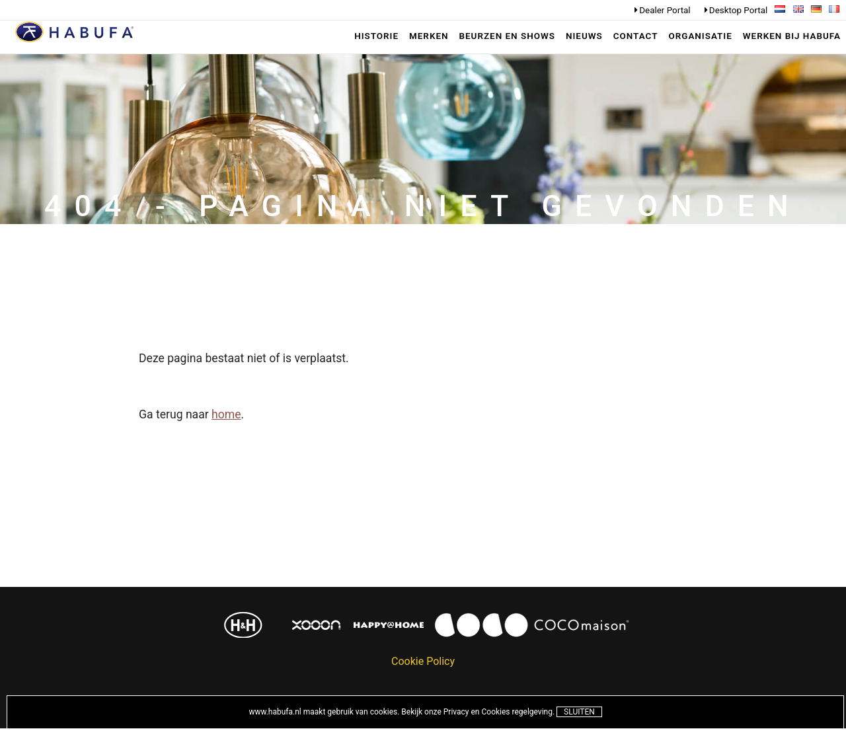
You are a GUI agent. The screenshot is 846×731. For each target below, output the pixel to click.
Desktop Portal (738, 10)
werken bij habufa (792, 36)
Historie (376, 36)
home (226, 415)
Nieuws (584, 36)
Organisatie (700, 36)
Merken (428, 36)
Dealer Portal (664, 10)
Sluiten (579, 711)
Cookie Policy (423, 662)
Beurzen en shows (507, 36)
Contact (635, 36)
